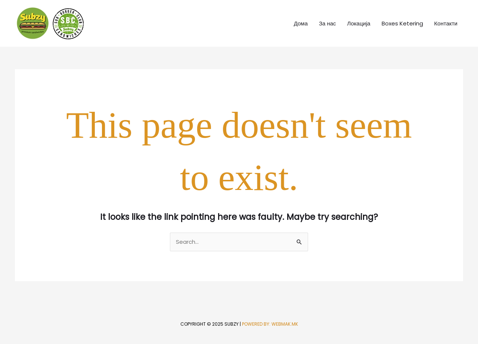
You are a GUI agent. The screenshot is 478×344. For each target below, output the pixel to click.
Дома (301, 23)
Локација (358, 23)
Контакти (445, 23)
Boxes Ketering (402, 23)
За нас (327, 23)
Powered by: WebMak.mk (270, 324)
